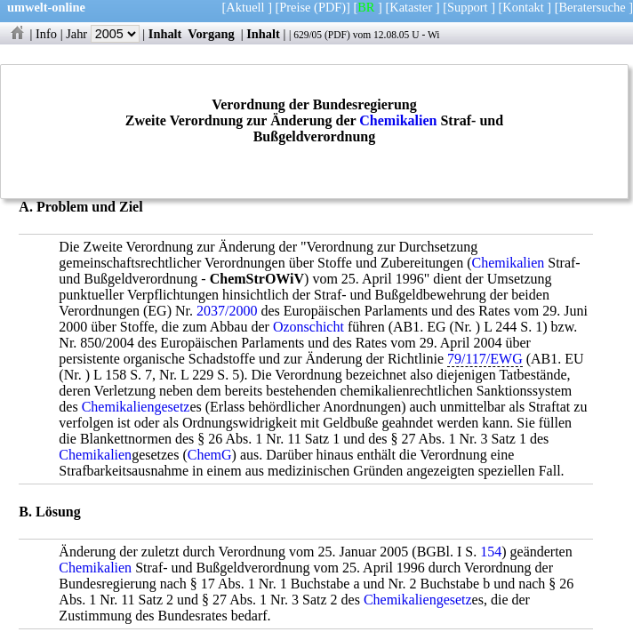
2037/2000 (226, 310)
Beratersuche (592, 7)
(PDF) (330, 7)
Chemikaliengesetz (136, 406)
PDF (337, 34)
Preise (294, 7)
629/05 (307, 34)
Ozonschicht (308, 326)
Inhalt (165, 34)
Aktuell (245, 7)
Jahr (103, 34)
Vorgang (211, 34)
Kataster (410, 7)
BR (365, 7)
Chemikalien (398, 120)
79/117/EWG (485, 358)
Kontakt (522, 7)
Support (467, 7)
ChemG (210, 454)
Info (46, 34)
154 (490, 551)
